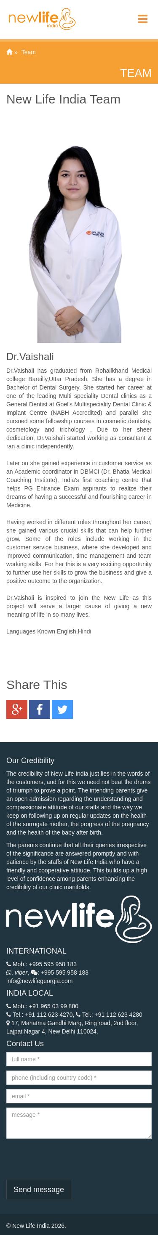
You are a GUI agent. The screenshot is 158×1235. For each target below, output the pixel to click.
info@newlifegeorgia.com (39, 981)
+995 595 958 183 (53, 964)
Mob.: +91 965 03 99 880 (42, 1006)
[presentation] (70, 1159)
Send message (38, 1189)
